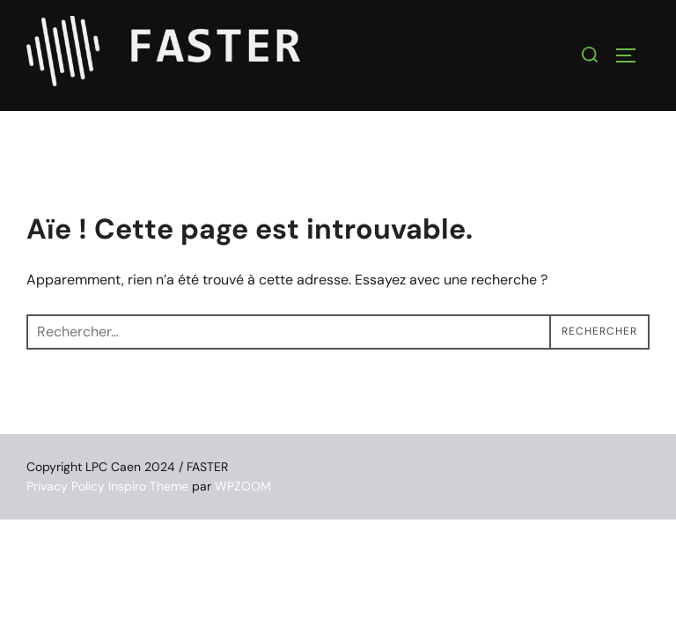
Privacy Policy (65, 486)
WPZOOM (243, 486)
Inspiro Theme (148, 486)
